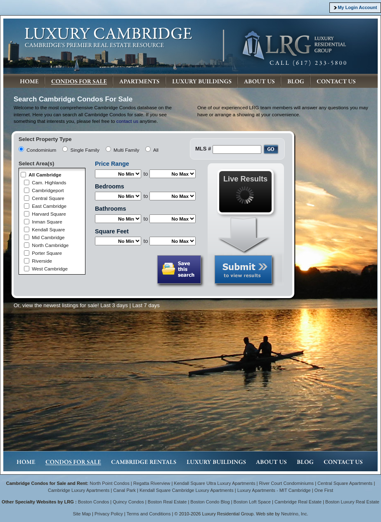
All (156, 150)
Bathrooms (110, 208)
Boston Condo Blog (210, 501)
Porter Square (47, 253)
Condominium (41, 150)
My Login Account (357, 7)
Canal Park (124, 490)
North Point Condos (109, 483)
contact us (127, 121)
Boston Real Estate (167, 501)
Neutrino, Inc (294, 513)
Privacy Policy (109, 513)
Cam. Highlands (49, 182)
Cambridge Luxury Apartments (78, 490)
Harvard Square (49, 213)
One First (324, 490)
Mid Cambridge (48, 237)
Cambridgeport (48, 190)
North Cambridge (50, 245)
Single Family (85, 150)
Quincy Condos (128, 501)
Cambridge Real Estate (298, 501)
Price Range (112, 163)
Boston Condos (93, 501)
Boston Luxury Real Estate (352, 501)
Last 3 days (114, 305)
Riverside (42, 260)
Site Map (82, 513)
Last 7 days (146, 305)
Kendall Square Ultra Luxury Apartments (214, 483)
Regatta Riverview (151, 483)
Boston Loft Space (252, 501)
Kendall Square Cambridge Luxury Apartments (187, 490)
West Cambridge (50, 268)
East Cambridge (49, 206)
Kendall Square (48, 229)
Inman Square (47, 221)
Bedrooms (109, 186)
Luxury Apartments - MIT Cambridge (274, 490)
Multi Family (126, 150)
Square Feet (112, 231)
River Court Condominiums (286, 483)
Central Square (48, 198)
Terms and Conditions (149, 513)
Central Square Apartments (344, 483)
